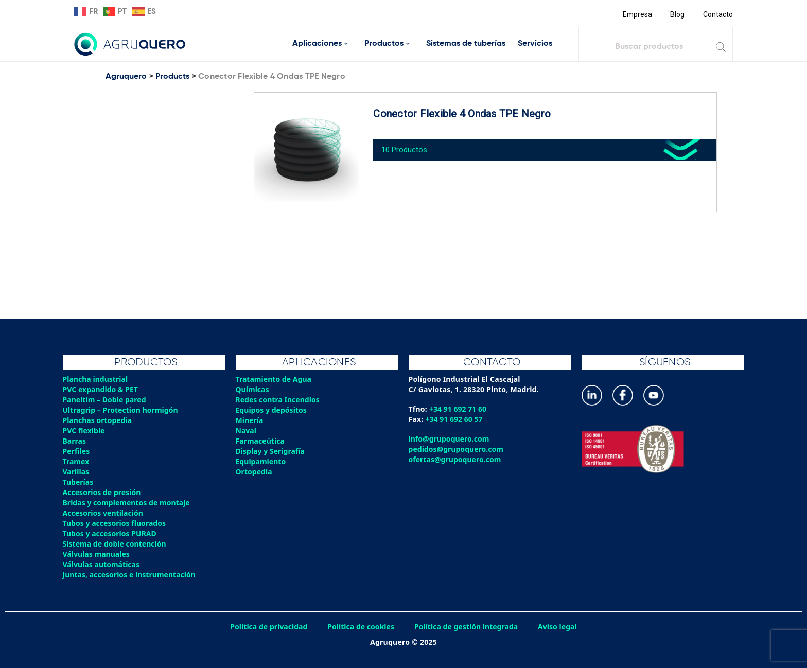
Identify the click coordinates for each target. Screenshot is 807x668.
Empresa (636, 14)
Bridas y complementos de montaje (128, 502)
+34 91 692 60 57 (455, 419)
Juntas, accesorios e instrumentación (131, 574)
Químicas (253, 389)
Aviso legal (561, 626)
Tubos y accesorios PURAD (111, 533)
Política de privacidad (266, 626)
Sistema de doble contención (116, 544)
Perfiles (77, 451)
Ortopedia (254, 472)
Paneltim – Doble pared (106, 400)
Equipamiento (261, 461)
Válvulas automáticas (102, 564)
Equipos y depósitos (272, 410)
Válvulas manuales (97, 554)
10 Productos (408, 145)
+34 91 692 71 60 (458, 409)
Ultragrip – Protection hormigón (122, 410)
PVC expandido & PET (102, 389)
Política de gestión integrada (467, 626)
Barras (75, 441)
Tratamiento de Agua (275, 379)
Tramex (76, 461)
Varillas (76, 472)
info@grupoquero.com (450, 439)
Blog (676, 14)
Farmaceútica (261, 441)
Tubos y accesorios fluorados (116, 523)
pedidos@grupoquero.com (457, 449)
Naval (246, 430)
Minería (250, 420)
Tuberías (79, 482)
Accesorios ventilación (104, 513)
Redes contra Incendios (279, 400)
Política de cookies (359, 626)
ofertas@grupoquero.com (456, 459)
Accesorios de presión (103, 492)
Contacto (717, 14)
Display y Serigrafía (271, 451)
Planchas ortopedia (98, 420)
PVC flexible (85, 430)
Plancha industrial (96, 379)
